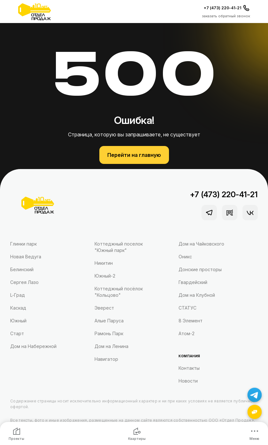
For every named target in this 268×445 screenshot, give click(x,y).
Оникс (185, 256)
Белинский (22, 269)
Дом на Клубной (197, 295)
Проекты (16, 434)
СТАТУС (187, 308)
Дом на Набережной (33, 346)
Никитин (104, 263)
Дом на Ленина (111, 346)
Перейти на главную (134, 155)
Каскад (18, 308)
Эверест (104, 308)
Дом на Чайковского (201, 244)
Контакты (189, 368)
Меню (254, 434)
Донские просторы (200, 269)
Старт (17, 333)
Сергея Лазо (24, 282)
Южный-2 (105, 276)
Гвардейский (193, 282)
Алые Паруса (109, 320)
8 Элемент (191, 320)
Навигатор (106, 359)
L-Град (17, 295)
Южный (18, 320)
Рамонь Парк (109, 333)
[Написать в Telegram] (255, 395)
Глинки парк (23, 244)
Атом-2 (187, 333)
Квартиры (137, 434)
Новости (188, 381)
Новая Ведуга (25, 256)
